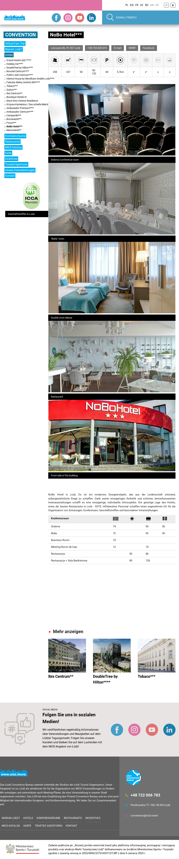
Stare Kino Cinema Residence (22, 100)
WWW (132, 48)
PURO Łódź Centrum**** (19, 75)
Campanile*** (13, 115)
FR (136, 5)
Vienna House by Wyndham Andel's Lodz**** (30, 78)
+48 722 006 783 (145, 795)
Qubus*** (11, 89)
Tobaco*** (12, 86)
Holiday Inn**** (14, 64)
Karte (8, 153)
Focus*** (11, 122)
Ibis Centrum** (14, 93)
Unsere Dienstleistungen (20, 170)
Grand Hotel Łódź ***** (18, 60)
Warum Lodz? (13, 49)
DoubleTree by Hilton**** (19, 67)
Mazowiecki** (13, 130)
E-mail (117, 48)
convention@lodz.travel (144, 815)
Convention (20, 35)
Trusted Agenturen (16, 164)
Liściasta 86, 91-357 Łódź (65, 48)
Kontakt (10, 175)
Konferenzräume (15, 136)
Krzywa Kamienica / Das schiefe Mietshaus (29, 104)
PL (126, 5)
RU (146, 5)
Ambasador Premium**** (20, 108)
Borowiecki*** (14, 119)
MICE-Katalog (13, 147)
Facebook (148, 48)
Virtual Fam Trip (15, 43)
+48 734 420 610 (97, 48)
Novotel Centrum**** (17, 71)
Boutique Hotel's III (16, 97)
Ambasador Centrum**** (19, 111)
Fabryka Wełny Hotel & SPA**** (23, 82)
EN (132, 5)
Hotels (9, 55)
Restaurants (12, 141)
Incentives (11, 158)
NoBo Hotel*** (14, 126)
